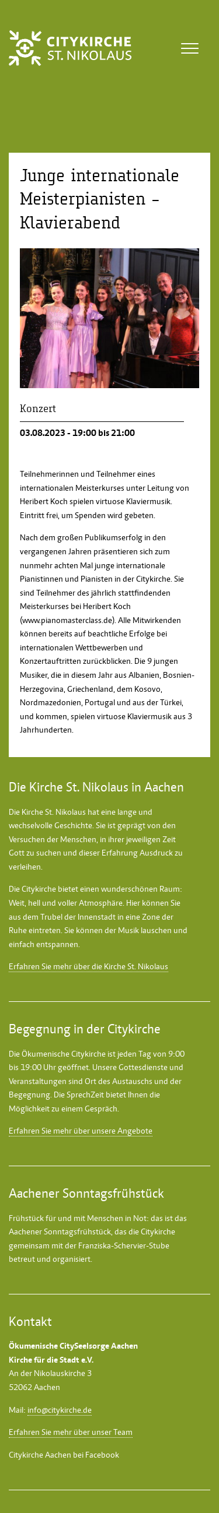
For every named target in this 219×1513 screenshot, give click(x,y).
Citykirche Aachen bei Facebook (64, 1454)
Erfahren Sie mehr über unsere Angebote (80, 1130)
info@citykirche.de (59, 1410)
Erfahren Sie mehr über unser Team (71, 1432)
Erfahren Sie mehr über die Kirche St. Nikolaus (88, 966)
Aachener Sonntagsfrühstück (60, 1231)
